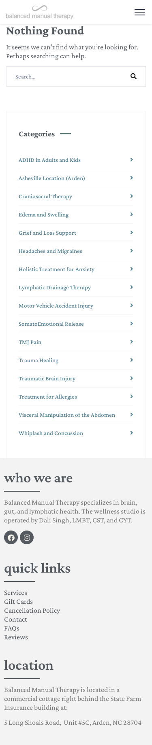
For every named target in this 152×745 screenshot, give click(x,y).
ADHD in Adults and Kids (50, 160)
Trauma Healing (38, 360)
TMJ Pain (30, 342)
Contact (15, 619)
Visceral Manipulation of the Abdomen (67, 415)
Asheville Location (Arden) (52, 178)
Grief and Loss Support (47, 232)
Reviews (16, 637)
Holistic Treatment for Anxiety (56, 269)
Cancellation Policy (32, 610)
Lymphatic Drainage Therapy (55, 287)
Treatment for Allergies (48, 396)
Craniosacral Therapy (45, 196)
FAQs (11, 628)
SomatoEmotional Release (51, 323)
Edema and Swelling (44, 214)
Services (15, 592)
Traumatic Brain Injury (47, 378)
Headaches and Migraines (50, 251)
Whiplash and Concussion (51, 433)
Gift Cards (18, 601)
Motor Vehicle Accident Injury (56, 305)
